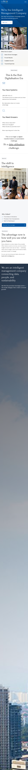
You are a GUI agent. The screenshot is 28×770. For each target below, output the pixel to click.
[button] (25, 1)
